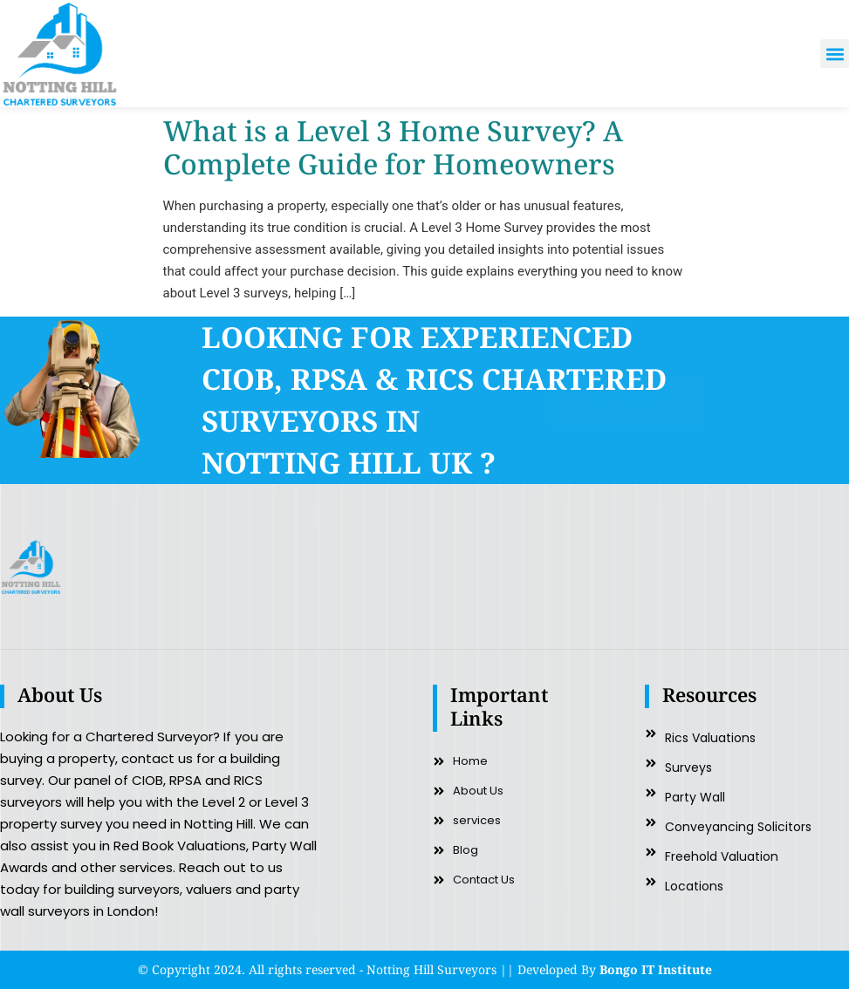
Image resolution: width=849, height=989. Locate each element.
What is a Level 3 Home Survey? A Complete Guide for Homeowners (393, 147)
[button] (834, 53)
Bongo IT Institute (655, 969)
